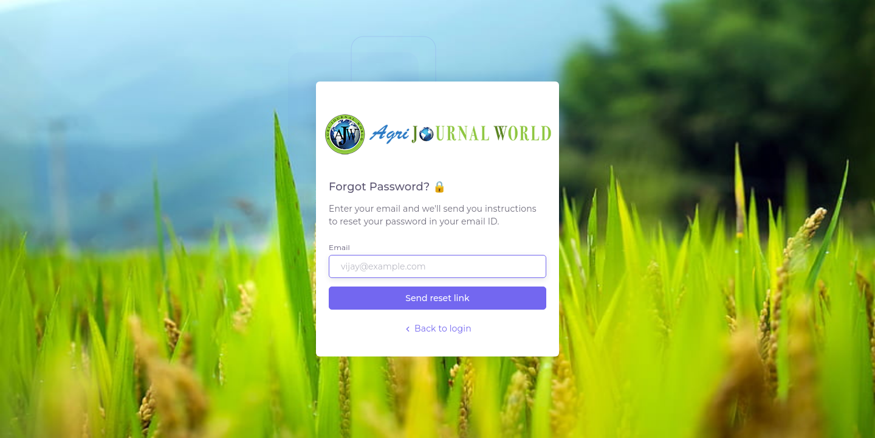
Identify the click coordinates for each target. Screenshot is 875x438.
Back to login (437, 328)
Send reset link (437, 298)
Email (339, 247)
